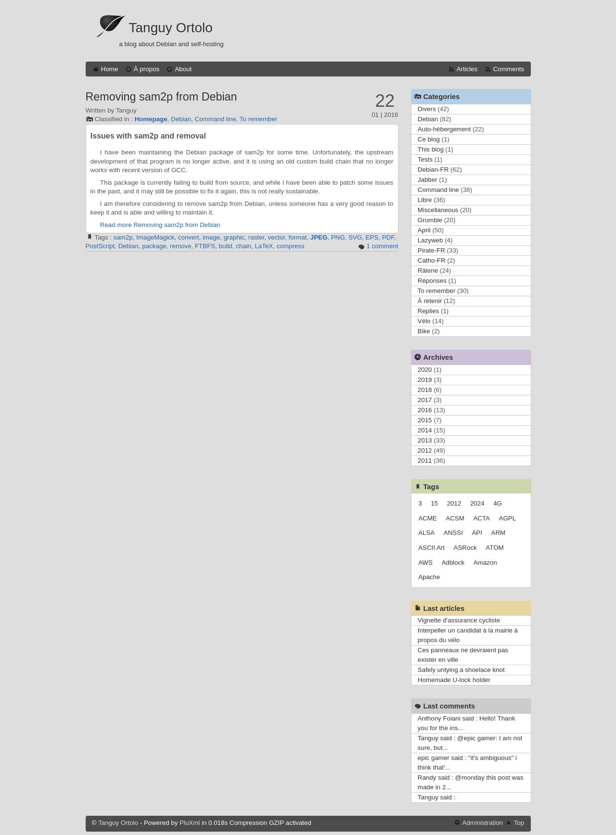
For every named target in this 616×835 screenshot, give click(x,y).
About (183, 69)
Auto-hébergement (444, 129)
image (211, 237)
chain (243, 246)
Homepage (150, 119)
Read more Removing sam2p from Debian (160, 224)
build (225, 246)
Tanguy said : (437, 797)
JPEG (319, 237)
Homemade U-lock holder (454, 679)
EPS (372, 237)
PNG (338, 237)
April (424, 230)
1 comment (382, 246)
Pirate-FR (431, 250)
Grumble (430, 220)
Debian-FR (433, 169)
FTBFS (205, 246)
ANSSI (453, 532)
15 (434, 503)
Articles (467, 69)
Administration (482, 822)
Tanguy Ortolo (171, 27)
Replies (428, 311)
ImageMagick (155, 237)
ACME (427, 518)
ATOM (494, 547)
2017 (425, 400)
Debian (181, 119)
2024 (477, 503)
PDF (388, 237)
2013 (425, 440)
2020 (425, 369)
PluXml (190, 822)
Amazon (485, 562)
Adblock (453, 562)
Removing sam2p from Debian (161, 96)
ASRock (465, 547)
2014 (425, 430)
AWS (425, 562)
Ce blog (429, 139)
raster (256, 237)
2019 (425, 379)
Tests (425, 159)
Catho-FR (432, 260)
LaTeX (264, 246)
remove (180, 246)
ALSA (426, 532)
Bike (424, 331)
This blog (431, 149)
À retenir (430, 300)
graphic (234, 237)
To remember (259, 119)
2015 (425, 420)
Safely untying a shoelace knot (461, 669)
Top (519, 822)
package (154, 246)
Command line (215, 119)
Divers (427, 109)
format (298, 237)
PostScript (100, 246)
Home (109, 69)
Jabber (427, 179)
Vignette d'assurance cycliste (459, 620)
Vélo (424, 321)
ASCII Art (431, 547)
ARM (498, 532)
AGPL (507, 518)
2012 (425, 450)
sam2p (123, 237)
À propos (146, 69)
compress (291, 246)
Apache (429, 577)
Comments (508, 69)
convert (188, 237)
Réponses (432, 280)
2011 (425, 460)
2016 (425, 410)
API (477, 532)
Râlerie (428, 270)
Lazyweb (430, 240)
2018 (425, 389)
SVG (355, 237)
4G (497, 503)
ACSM (455, 518)
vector (276, 237)
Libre (425, 199)
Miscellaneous (438, 210)
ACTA (481, 518)
